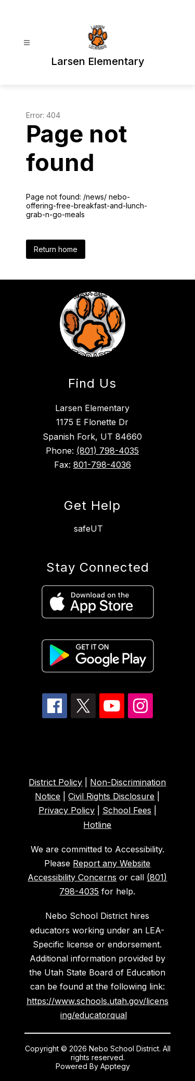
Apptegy (116, 1066)
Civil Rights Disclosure (111, 796)
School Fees (126, 810)
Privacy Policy (66, 810)
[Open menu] (27, 43)
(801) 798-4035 (107, 450)
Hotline (97, 825)
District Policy (55, 782)
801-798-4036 (102, 464)
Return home (55, 249)
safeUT (88, 528)
